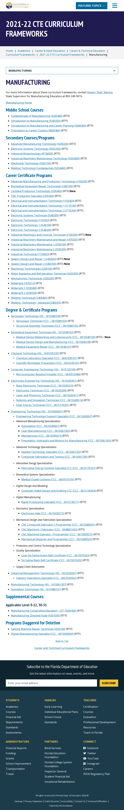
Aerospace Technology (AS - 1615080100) (36, 316)
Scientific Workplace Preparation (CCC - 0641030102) (47, 363)
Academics (24, 51)
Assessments (14, 732)
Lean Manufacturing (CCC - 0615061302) (45, 431)
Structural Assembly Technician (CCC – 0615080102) (47, 326)
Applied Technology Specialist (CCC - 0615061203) (51, 452)
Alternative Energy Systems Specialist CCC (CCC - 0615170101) (58, 468)
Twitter (89, 753)
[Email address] (51, 683)
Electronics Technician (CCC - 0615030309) (41, 390)
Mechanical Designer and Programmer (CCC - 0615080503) (56, 539)
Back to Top (62, 641)
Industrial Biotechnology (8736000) (32, 153)
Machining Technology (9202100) (31, 163)
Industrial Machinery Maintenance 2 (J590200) (38, 249)
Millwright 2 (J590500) (24, 293)
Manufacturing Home (19, 102)
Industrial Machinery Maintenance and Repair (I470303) (44, 239)
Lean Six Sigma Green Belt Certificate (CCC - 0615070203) (55, 555)
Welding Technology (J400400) (29, 298)
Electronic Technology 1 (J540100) (31, 225)
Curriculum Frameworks (20, 54)
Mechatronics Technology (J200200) (32, 278)
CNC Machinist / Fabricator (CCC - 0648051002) (49, 529)
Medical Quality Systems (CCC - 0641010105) (47, 479)
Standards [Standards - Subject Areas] (12, 727)
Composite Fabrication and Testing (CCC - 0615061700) (54, 457)
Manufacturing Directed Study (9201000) (35, 615)
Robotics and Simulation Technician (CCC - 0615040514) (49, 400)
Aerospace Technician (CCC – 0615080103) (41, 321)
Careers (88, 769)
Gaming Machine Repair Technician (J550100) (38, 629)
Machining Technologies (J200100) (32, 268)
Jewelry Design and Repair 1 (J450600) (34, 259)
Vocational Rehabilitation (60, 781)
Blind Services (53, 748)
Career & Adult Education (50, 51)
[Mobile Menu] (114, 5)
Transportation (15, 769)
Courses (11, 712)
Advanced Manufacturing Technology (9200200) (40, 144)
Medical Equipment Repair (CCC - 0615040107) (44, 347)
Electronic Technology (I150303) (30, 220)
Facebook (90, 748)
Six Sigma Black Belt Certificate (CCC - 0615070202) (51, 560)
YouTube (91, 758)
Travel (10, 774)
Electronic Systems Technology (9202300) (36, 149)
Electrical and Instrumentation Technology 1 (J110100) (43, 205)
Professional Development (99, 722)
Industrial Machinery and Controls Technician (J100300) (44, 235)
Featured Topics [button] (89, 5)
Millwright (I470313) (23, 283)
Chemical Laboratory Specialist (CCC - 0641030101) (46, 358)
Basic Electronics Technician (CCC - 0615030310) (45, 385)
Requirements (14, 722)
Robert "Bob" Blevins (100, 92)
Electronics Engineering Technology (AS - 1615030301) (44, 381)
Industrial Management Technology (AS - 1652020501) (44, 573)
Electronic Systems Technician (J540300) (35, 215)
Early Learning (53, 706)
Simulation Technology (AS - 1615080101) (36, 589)
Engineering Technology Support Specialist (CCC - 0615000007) (54, 416)
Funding (11, 753)
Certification (90, 706)
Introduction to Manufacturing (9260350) (36, 121)
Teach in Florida (93, 732)
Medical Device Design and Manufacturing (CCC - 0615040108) (53, 342)
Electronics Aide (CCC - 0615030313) (42, 513)
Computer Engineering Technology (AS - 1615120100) (43, 369)
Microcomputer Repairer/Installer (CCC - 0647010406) (48, 374)
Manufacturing (20, 70)
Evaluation (89, 717)
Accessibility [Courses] (67, 801)
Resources (89, 727)
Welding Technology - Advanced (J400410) (36, 302)
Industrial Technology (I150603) (30, 254)
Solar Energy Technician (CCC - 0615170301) (42, 405)
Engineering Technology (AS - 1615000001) (37, 411)
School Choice (53, 717)
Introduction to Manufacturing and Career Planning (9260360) (48, 125)
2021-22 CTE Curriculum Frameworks (62, 54)
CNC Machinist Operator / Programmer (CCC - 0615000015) (57, 534)
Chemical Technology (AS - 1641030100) (35, 353)
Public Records (52, 801)
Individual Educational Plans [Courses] (61, 712)
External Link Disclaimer (61, 805)
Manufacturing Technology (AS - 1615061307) (38, 584)
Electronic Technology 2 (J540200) (31, 230)
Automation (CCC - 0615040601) (40, 426)
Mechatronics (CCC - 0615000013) (41, 435)
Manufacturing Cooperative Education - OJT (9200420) (44, 610)
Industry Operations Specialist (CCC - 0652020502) (46, 578)
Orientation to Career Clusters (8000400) (35, 130)
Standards (51, 722)
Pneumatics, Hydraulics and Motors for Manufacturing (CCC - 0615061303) (66, 440)
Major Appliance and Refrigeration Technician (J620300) (44, 273)
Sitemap (19, 801)
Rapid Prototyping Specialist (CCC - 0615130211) (50, 502)
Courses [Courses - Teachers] (88, 712)
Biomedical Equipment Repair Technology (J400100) (42, 186)
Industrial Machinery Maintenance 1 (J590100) (38, 244)
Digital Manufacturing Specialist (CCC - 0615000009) (42, 634)
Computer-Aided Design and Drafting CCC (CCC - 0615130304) (58, 490)
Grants (10, 758)
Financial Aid (13, 717)
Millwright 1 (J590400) (24, 288)
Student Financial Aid (57, 776)
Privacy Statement (33, 801)
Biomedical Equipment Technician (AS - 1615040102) (42, 332)
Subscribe (109, 683)
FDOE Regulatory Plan (96, 774)
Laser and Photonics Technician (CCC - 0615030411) (47, 395)
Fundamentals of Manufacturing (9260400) (37, 116)
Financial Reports (16, 748)
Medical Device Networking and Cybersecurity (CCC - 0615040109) (55, 337)
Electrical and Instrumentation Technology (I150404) (42, 201)
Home (9, 51)
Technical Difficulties (97, 801)
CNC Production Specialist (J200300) (32, 196)
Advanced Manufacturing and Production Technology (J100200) (49, 181)
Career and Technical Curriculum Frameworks (62, 648)
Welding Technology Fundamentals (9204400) (38, 168)
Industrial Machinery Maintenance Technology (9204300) (45, 158)
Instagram (91, 763)
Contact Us (80, 801)
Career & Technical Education (87, 51)
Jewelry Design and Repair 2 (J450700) (34, 264)
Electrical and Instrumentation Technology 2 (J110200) (43, 210)
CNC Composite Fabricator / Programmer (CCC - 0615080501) (58, 524)
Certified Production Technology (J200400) (36, 191)
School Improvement (18, 763)
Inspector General (55, 771)
